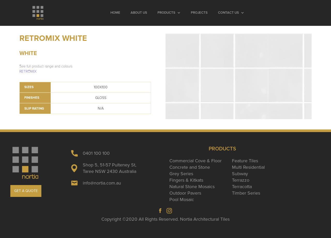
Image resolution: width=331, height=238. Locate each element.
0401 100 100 (96, 153)
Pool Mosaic (181, 199)
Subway (240, 173)
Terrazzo (240, 180)
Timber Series (246, 193)
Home (115, 12)
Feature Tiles (245, 161)
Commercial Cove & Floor (195, 161)
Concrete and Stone (189, 167)
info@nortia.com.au (102, 183)
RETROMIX (27, 71)
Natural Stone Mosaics (192, 186)
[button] (169, 13)
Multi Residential (248, 167)
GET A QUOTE (26, 191)
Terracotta (242, 186)
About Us (139, 12)
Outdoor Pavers (185, 193)
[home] (38, 13)
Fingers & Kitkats (186, 180)
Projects (199, 12)
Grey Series (181, 173)
